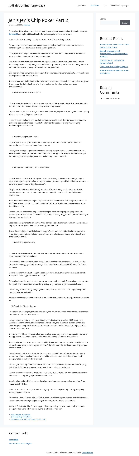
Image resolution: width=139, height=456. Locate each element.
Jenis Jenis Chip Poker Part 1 (21, 417)
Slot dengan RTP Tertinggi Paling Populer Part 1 (28, 419)
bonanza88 (13, 439)
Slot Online (95, 5)
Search (103, 19)
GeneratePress (87, 453)
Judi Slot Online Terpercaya (27, 5)
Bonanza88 (13, 34)
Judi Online (82, 5)
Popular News (16, 415)
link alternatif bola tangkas (20, 443)
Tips (105, 5)
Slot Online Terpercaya (119, 5)
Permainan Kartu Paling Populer (114, 66)
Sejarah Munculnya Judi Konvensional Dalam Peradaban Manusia (113, 54)
